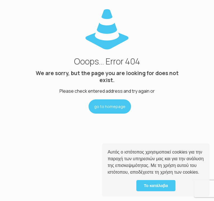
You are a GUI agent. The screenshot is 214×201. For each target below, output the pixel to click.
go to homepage (109, 106)
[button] (201, 173)
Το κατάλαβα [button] (156, 185)
